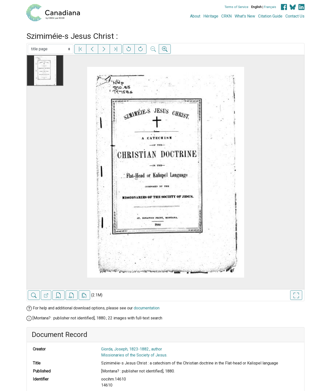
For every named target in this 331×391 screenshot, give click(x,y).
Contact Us (294, 16)
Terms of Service (236, 7)
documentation (146, 308)
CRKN (226, 16)
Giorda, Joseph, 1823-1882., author (131, 349)
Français (270, 7)
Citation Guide (270, 16)
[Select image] (50, 49)
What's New (245, 16)
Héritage (210, 16)
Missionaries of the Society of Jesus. (134, 355)
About (195, 16)
